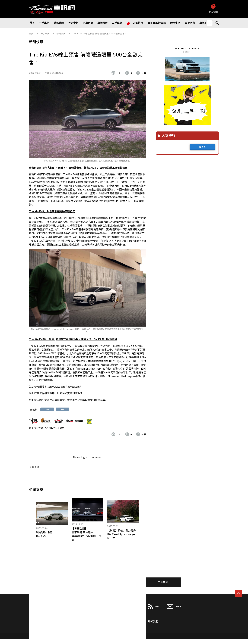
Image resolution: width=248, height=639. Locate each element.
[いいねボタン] (114, 73)
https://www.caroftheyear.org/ (63, 386)
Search (216, 23)
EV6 (47, 409)
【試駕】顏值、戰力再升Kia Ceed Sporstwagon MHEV (121, 534)
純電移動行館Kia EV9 (44, 534)
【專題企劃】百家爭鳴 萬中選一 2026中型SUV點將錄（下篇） (86, 534)
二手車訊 (163, 582)
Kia (62, 409)
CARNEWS (57, 72)
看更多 (202, 146)
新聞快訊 (61, 33)
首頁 (31, 33)
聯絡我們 (153, 621)
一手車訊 (45, 33)
